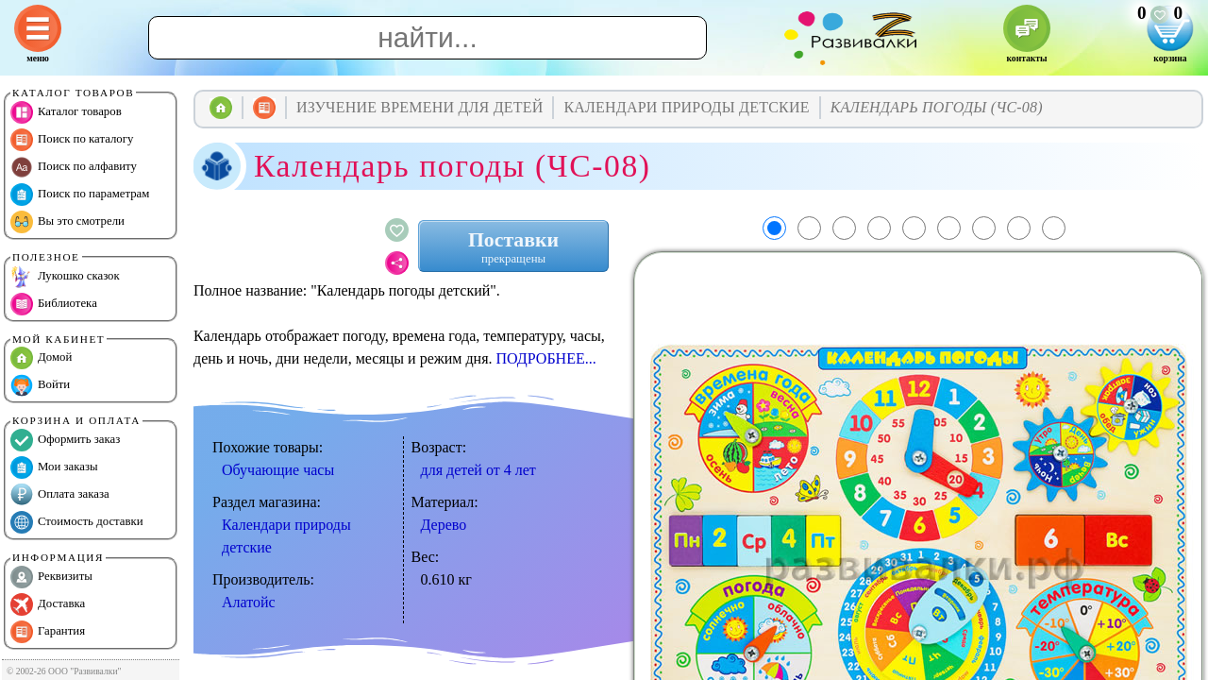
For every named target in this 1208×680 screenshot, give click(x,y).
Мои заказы (54, 467)
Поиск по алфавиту (73, 167)
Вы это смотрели (67, 222)
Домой (41, 358)
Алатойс (249, 602)
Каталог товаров (66, 112)
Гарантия (47, 631)
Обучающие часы (278, 470)
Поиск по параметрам (79, 194)
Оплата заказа (59, 495)
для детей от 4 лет (478, 470)
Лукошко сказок (65, 276)
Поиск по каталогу (71, 139)
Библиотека (53, 304)
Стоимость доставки (76, 522)
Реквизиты (51, 577)
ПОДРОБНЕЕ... (546, 358)
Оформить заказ (65, 440)
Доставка (47, 604)
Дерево (444, 525)
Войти (40, 385)
